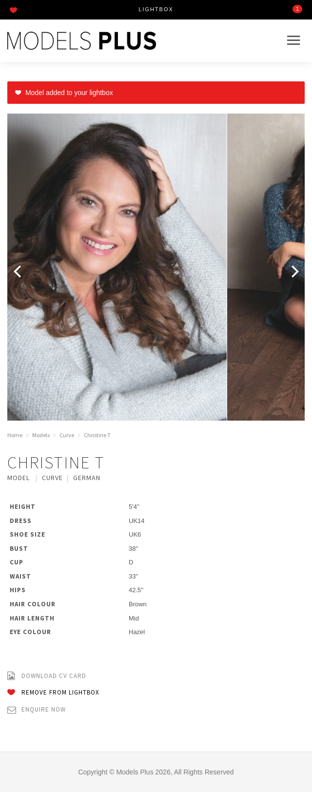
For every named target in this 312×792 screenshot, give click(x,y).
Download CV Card (46, 676)
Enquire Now (36, 710)
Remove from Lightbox (53, 693)
